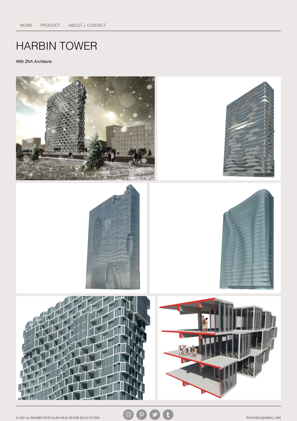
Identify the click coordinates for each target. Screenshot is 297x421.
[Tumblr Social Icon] (168, 414)
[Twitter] (155, 414)
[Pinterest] (141, 414)
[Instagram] (128, 414)
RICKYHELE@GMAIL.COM (263, 418)
